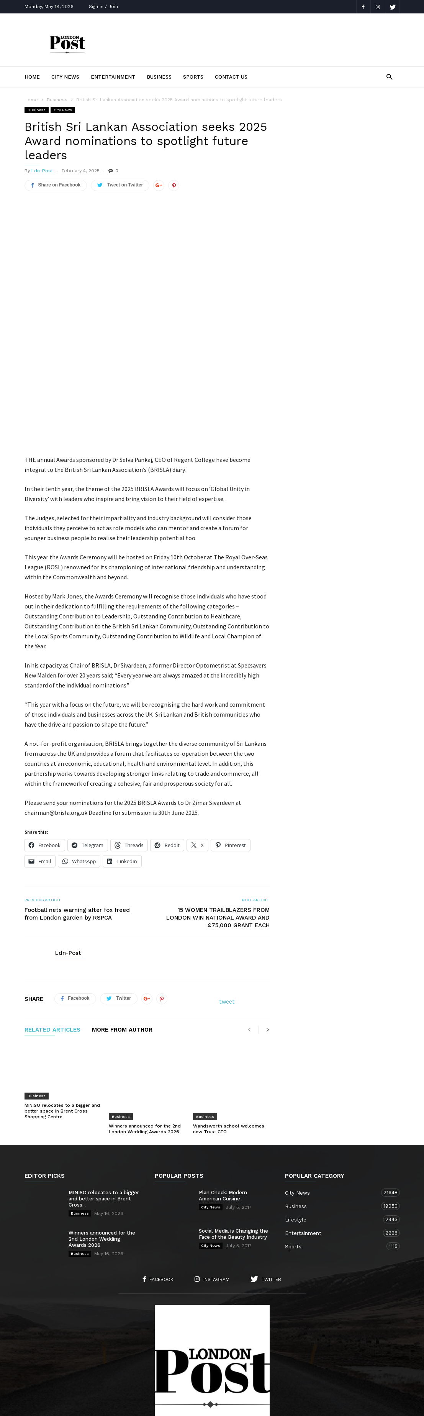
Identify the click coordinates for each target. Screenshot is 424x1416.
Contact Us (231, 77)
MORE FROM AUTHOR (122, 972)
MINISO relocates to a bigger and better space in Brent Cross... (104, 1126)
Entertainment (113, 77)
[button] (389, 76)
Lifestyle (335, 1147)
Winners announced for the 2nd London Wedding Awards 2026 (145, 1050)
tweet (227, 944)
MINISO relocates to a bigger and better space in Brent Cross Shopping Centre (62, 1053)
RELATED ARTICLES (52, 972)
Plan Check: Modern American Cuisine (223, 1123)
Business (159, 77)
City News (65, 77)
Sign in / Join (103, 6)
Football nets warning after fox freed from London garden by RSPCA (77, 856)
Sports (193, 77)
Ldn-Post (42, 170)
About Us (89, 1367)
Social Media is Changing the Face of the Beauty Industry (233, 1161)
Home (32, 77)
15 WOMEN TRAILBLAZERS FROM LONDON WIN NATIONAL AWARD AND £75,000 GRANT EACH (218, 860)
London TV (224, 1405)
